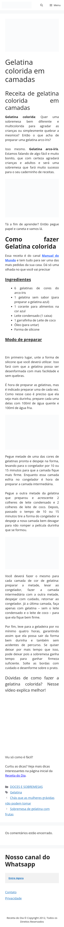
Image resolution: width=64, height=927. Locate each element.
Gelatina (16, 792)
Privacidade (13, 898)
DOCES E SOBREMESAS (26, 787)
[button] (41, 5)
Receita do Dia (15, 775)
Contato (11, 892)
